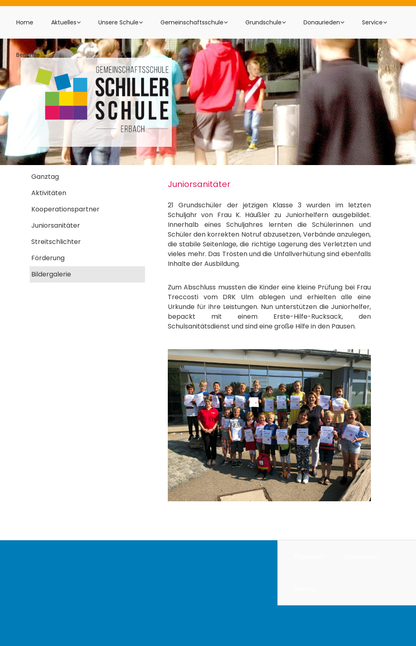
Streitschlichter (56, 241)
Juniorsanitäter (55, 225)
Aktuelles (63, 22)
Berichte (28, 55)
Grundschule (263, 22)
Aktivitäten (48, 193)
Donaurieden (321, 22)
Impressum (310, 556)
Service (372, 22)
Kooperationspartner (65, 209)
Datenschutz (362, 556)
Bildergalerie (51, 274)
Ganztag (45, 176)
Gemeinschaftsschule (191, 22)
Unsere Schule (118, 22)
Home (24, 22)
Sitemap (306, 589)
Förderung (48, 258)
